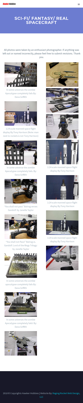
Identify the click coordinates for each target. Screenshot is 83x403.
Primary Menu (79, 4)
